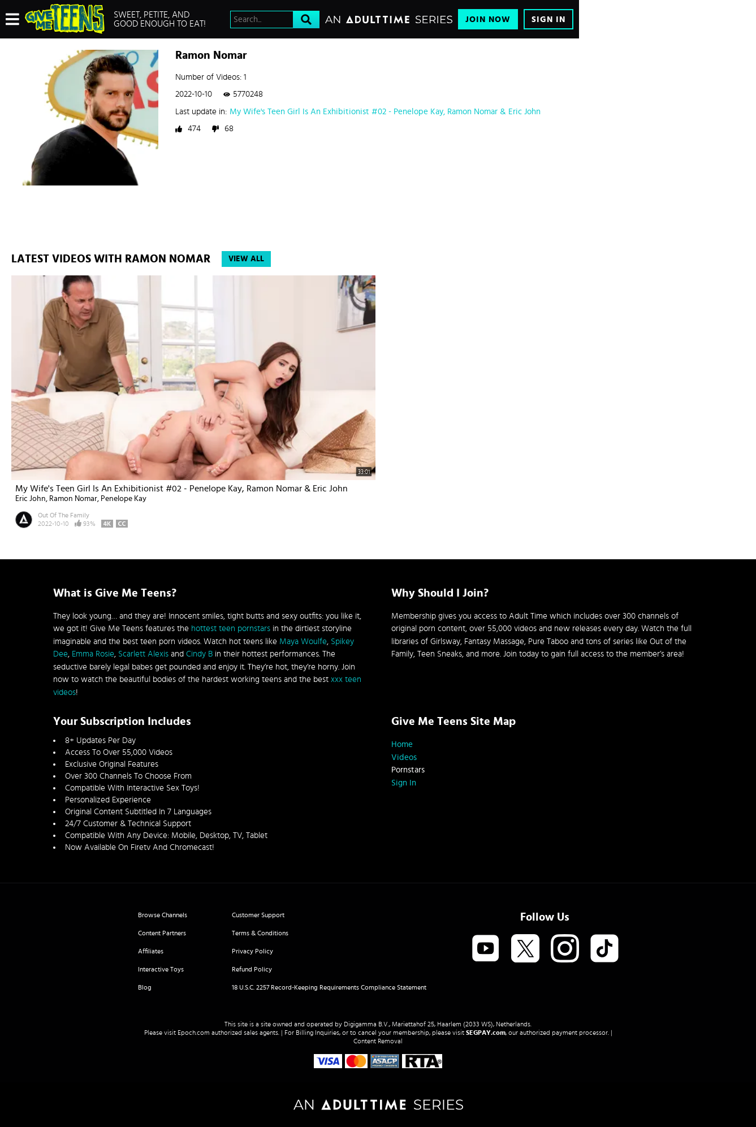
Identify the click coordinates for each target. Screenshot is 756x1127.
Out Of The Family (63, 515)
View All (246, 259)
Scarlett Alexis (143, 654)
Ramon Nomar (73, 499)
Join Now (488, 19)
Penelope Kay (123, 499)
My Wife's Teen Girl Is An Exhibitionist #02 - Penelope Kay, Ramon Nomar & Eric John (385, 111)
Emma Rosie (93, 654)
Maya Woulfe (303, 641)
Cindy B (199, 654)
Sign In (548, 19)
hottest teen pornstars (230, 628)
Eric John (30, 499)
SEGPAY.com (486, 1032)
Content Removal (378, 1041)
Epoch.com (194, 1032)
